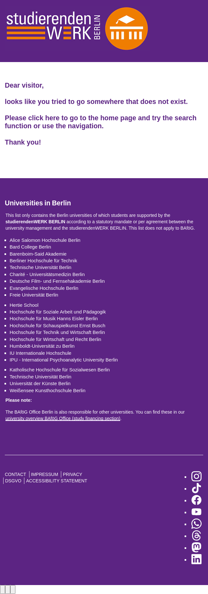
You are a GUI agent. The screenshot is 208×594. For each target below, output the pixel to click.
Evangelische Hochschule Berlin (44, 288)
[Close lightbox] (12, 589)
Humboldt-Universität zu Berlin (42, 346)
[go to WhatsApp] (196, 524)
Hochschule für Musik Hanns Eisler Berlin (54, 318)
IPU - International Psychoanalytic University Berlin (64, 359)
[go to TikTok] (196, 488)
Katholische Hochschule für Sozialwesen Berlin (60, 369)
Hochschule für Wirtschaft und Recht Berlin (55, 339)
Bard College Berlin (30, 246)
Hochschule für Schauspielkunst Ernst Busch (57, 325)
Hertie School (24, 305)
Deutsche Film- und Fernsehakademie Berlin (57, 281)
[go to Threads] (196, 536)
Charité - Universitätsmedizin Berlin (47, 274)
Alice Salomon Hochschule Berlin (45, 240)
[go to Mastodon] (196, 547)
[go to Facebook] (196, 500)
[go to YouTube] (196, 512)
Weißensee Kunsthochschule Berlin (48, 390)
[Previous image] (2, 589)
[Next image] (7, 589)
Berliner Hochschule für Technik (43, 260)
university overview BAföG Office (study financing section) (62, 418)
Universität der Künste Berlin (40, 383)
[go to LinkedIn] (196, 559)
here (52, 118)
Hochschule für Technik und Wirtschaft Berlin (57, 332)
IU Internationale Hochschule (40, 353)
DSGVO (13, 480)
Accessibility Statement (56, 480)
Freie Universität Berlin (34, 294)
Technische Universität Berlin (40, 267)
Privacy (72, 474)
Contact (15, 474)
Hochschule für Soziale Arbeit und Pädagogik (58, 311)
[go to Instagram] (196, 476)
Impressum (44, 474)
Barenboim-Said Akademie (38, 254)
